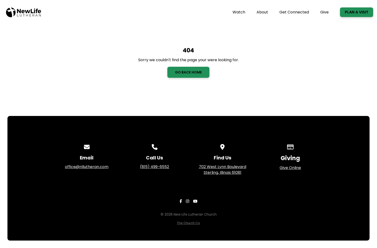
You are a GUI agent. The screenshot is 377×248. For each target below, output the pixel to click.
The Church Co (188, 223)
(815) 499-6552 (154, 166)
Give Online (290, 167)
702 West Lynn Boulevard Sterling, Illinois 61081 (222, 169)
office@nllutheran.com (86, 166)
